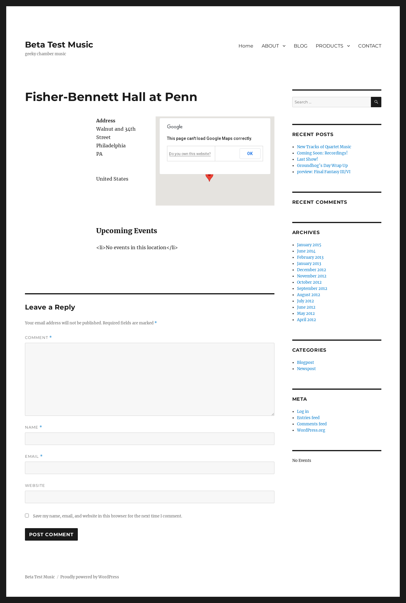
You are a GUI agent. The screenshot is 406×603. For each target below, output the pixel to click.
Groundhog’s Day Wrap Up (322, 165)
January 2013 (309, 263)
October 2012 (309, 282)
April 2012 (306, 319)
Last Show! (307, 159)
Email (34, 456)
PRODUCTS (329, 46)
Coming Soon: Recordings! (322, 153)
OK (250, 153)
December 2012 (311, 269)
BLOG (300, 46)
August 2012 (308, 294)
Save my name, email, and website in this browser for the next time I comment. (107, 516)
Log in (303, 411)
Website (35, 485)
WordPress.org (311, 430)
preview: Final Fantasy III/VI (323, 171)
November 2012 (311, 276)
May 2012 (306, 313)
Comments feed (312, 424)
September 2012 (312, 288)
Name (33, 427)
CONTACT (369, 46)
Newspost (306, 368)
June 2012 (306, 307)
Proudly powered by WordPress (89, 577)
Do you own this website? (190, 154)
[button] (209, 176)
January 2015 (309, 244)
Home (245, 46)
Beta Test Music (59, 45)
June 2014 (306, 251)
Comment (38, 337)
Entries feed (308, 417)
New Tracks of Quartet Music (324, 146)
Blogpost (305, 362)
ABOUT (270, 46)
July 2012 (305, 301)
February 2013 (310, 257)
